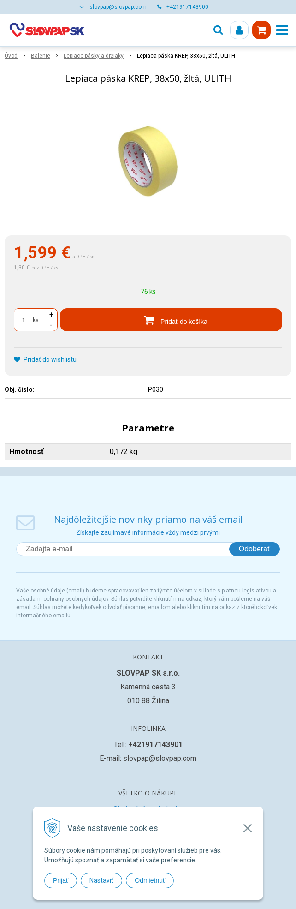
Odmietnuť (150, 880)
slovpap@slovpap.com (118, 7)
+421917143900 (187, 7)
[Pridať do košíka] (171, 319)
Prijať (60, 880)
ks (36, 320)
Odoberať (254, 549)
